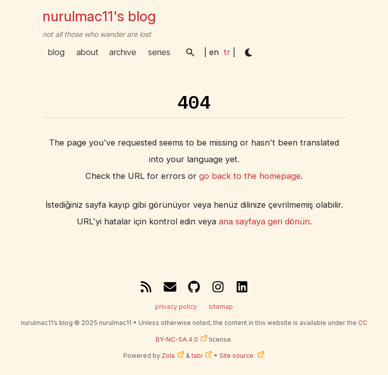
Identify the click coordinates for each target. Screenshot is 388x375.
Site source (237, 355)
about (87, 52)
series (159, 52)
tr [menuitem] (227, 52)
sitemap (221, 306)
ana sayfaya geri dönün (264, 221)
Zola (168, 355)
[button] (190, 52)
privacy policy (176, 306)
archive (122, 52)
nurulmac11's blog (99, 16)
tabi (197, 355)
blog (56, 52)
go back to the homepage (250, 176)
